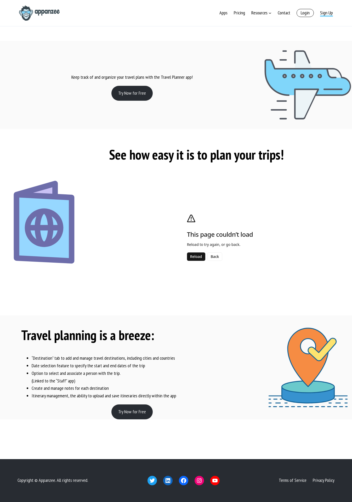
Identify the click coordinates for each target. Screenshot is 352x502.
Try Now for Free (132, 93)
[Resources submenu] (270, 13)
